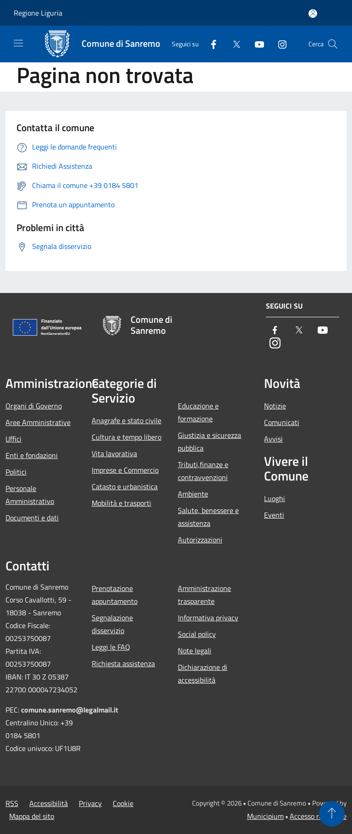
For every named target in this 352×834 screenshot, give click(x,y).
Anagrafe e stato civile (126, 420)
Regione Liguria (38, 12)
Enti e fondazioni (32, 455)
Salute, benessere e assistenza (208, 517)
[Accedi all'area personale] (312, 13)
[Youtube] (256, 44)
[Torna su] (332, 814)
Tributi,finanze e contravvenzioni (203, 471)
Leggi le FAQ (111, 646)
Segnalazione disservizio (112, 624)
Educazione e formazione (198, 412)
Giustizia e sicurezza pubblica (209, 441)
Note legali (194, 650)
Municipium (265, 816)
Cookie (123, 803)
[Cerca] (332, 44)
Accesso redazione (318, 816)
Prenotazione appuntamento (115, 595)
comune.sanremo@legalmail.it (69, 709)
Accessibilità (48, 803)
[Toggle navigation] (18, 43)
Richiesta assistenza (123, 663)
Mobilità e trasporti (121, 502)
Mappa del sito (31, 816)
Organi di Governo (34, 405)
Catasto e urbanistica (125, 486)
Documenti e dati (32, 517)
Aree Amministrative (38, 422)
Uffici (14, 438)
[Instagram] (279, 44)
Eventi (274, 514)
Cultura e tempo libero (126, 436)
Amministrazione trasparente (204, 595)
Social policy (197, 634)
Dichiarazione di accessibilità (202, 673)
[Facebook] (210, 44)
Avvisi (273, 438)
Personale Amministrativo (30, 495)
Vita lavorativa (114, 453)
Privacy (90, 803)
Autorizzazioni (200, 539)
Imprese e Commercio (125, 469)
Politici (16, 471)
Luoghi (274, 498)
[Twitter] (233, 44)
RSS (12, 803)
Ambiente (193, 493)
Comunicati (281, 422)
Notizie (275, 405)
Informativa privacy (208, 617)
